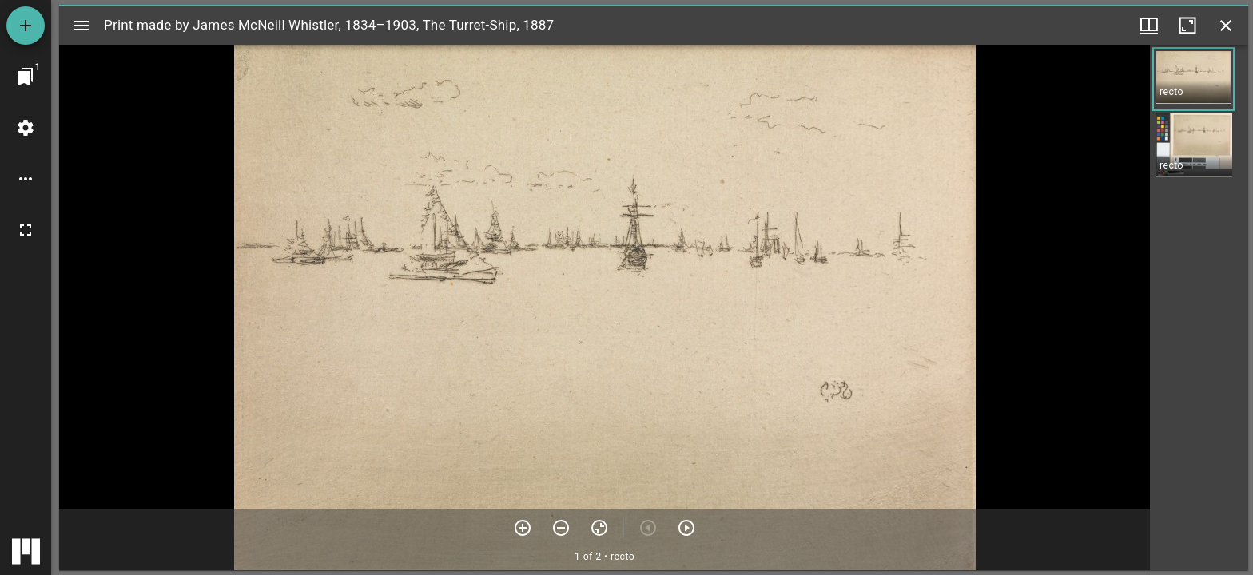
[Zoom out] (561, 528)
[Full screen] (25, 230)
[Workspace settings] (25, 128)
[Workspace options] (25, 179)
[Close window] (1226, 25)
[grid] (1199, 307)
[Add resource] (25, 25)
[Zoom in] (522, 528)
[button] (1193, 79)
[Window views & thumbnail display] (1149, 25)
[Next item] (686, 528)
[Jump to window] (25, 77)
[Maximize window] (1187, 25)
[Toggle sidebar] (81, 25)
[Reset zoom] (599, 528)
